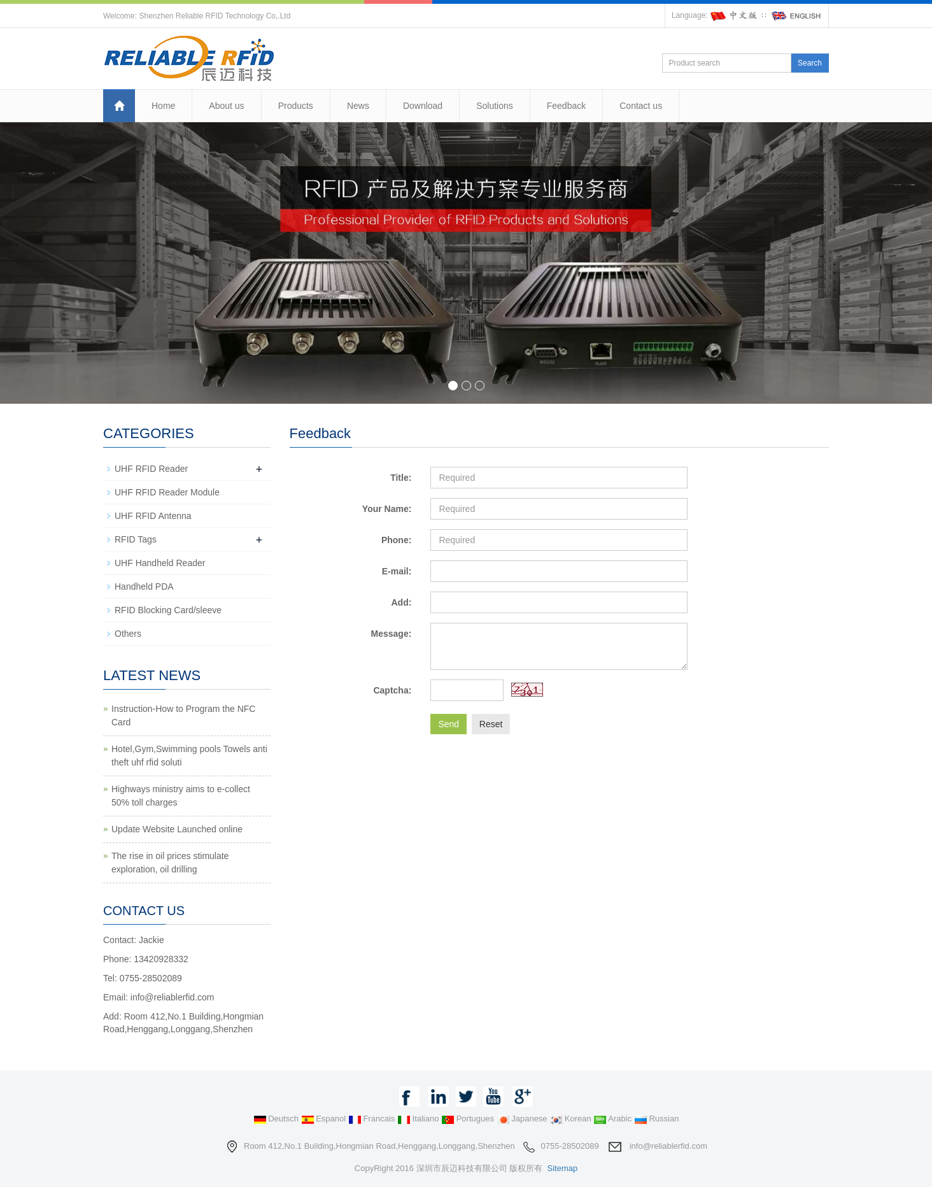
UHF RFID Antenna (153, 516)
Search (810, 63)
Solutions (494, 106)
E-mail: (397, 571)
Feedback (566, 106)
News (358, 106)
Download (422, 106)
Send (448, 724)
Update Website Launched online (177, 829)
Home (163, 106)
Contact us (640, 106)
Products (295, 106)
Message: (391, 634)
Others (128, 634)
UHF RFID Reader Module (167, 492)
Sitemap (562, 1168)
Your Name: (387, 509)
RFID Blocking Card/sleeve (168, 610)
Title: (400, 478)
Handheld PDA (144, 586)
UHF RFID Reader (151, 469)
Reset (491, 724)
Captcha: (392, 690)
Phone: (396, 540)
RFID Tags (136, 539)
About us (226, 106)
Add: (401, 602)
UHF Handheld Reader (160, 563)
